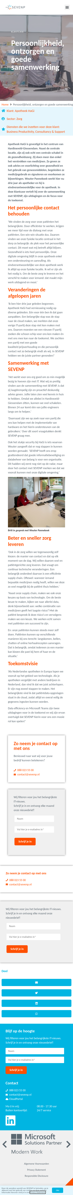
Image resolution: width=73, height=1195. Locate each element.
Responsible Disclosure (36, 1175)
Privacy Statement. (38, 1192)
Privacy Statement (36, 1169)
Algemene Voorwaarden (36, 1163)
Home (5, 104)
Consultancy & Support (50, 132)
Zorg (19, 119)
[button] (67, 7)
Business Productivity (20, 132)
